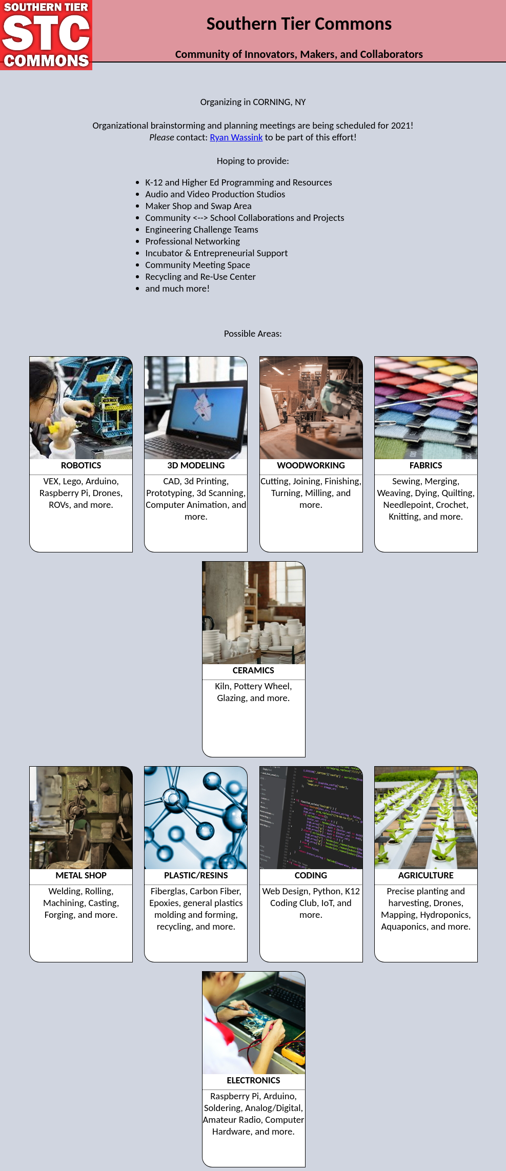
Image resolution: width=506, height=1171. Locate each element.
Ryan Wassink (236, 137)
